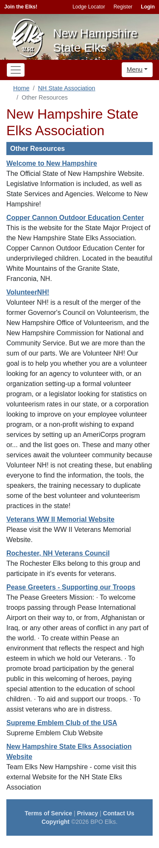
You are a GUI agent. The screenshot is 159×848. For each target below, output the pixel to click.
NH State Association (66, 88)
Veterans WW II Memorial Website (60, 519)
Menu (135, 69)
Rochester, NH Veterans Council (58, 553)
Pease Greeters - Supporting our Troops (70, 587)
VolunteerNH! (27, 292)
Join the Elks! (20, 7)
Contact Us (118, 813)
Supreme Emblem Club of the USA (61, 722)
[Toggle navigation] (16, 70)
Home (21, 88)
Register (123, 7)
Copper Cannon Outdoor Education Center (75, 217)
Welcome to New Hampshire (51, 163)
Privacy (87, 813)
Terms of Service (48, 813)
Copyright (56, 821)
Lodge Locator (89, 7)
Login (148, 7)
